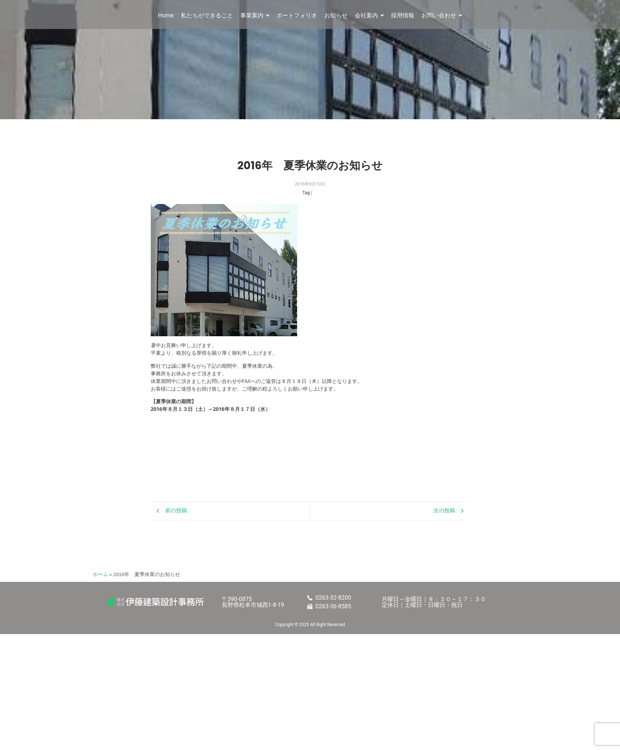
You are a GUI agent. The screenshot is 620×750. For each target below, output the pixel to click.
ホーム (100, 574)
